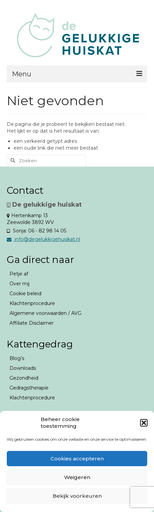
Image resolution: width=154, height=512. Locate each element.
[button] (143, 422)
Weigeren (77, 477)
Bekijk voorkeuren (77, 496)
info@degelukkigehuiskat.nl (43, 239)
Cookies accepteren (77, 458)
